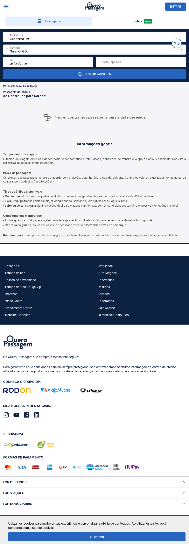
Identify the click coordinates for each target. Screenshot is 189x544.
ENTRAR (175, 6)
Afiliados (103, 294)
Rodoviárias (105, 280)
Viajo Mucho (106, 308)
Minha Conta (13, 301)
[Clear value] (89, 62)
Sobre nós (11, 266)
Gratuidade (105, 266)
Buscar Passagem (95, 74)
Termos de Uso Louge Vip (22, 287)
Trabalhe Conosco (17, 315)
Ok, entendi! (97, 537)
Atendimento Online (18, 308)
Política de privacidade (20, 280)
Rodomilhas (105, 301)
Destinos (103, 287)
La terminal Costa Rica (113, 315)
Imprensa (11, 294)
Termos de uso (14, 273)
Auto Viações (107, 273)
